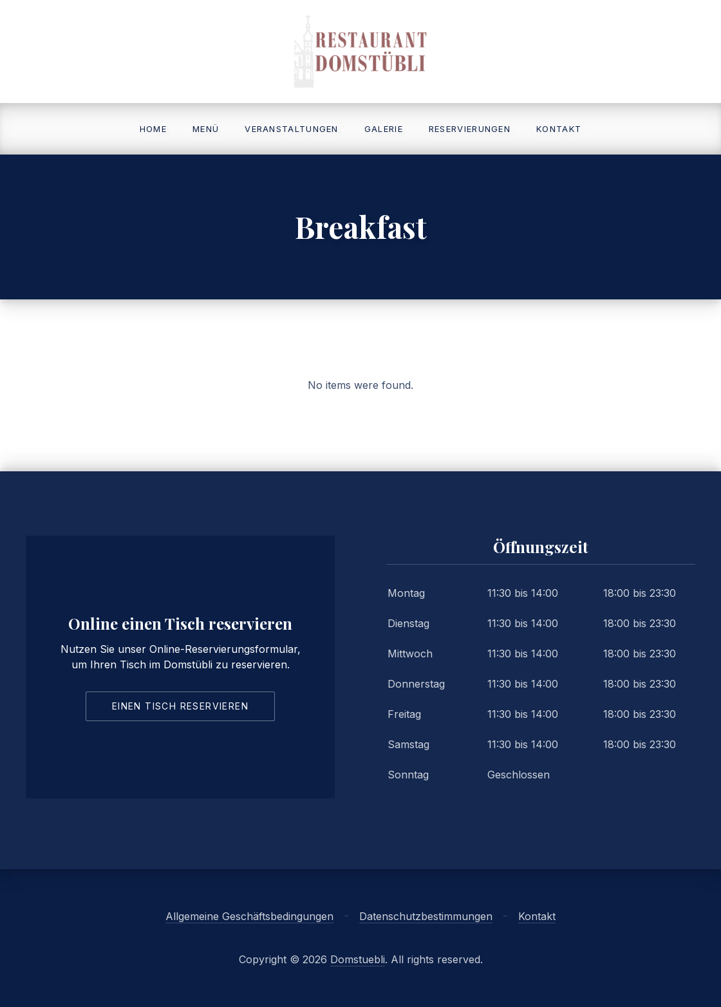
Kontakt (558, 129)
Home (153, 129)
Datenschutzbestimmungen (425, 916)
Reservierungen (469, 129)
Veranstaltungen (292, 129)
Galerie (383, 129)
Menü (205, 129)
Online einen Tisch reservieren (180, 623)
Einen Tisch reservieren (180, 706)
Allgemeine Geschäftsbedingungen (249, 916)
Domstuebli (357, 959)
